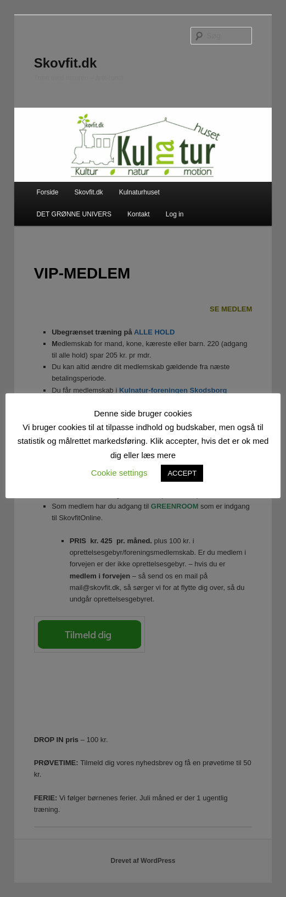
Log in (175, 214)
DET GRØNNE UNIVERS (73, 214)
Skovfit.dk (65, 62)
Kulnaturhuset (139, 192)
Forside (47, 192)
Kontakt (138, 214)
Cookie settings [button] (119, 472)
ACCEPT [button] (182, 473)
